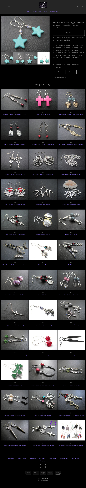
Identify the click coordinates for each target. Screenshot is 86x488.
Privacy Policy (64, 458)
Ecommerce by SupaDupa (44, 479)
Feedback (42, 461)
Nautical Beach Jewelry (60, 77)
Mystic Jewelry (71, 72)
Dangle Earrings (58, 72)
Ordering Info (10, 458)
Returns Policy (22, 458)
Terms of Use (75, 458)
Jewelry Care (52, 458)
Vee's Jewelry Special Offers (37, 458)
